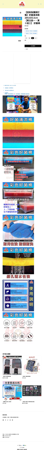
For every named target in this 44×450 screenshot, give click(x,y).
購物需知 (18, 449)
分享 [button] (26, 49)
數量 (25, 40)
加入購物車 (33, 45)
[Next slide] (20, 27)
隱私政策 (21, 449)
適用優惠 (26, 28)
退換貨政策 (25, 449)
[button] (3, 4)
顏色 (25, 35)
